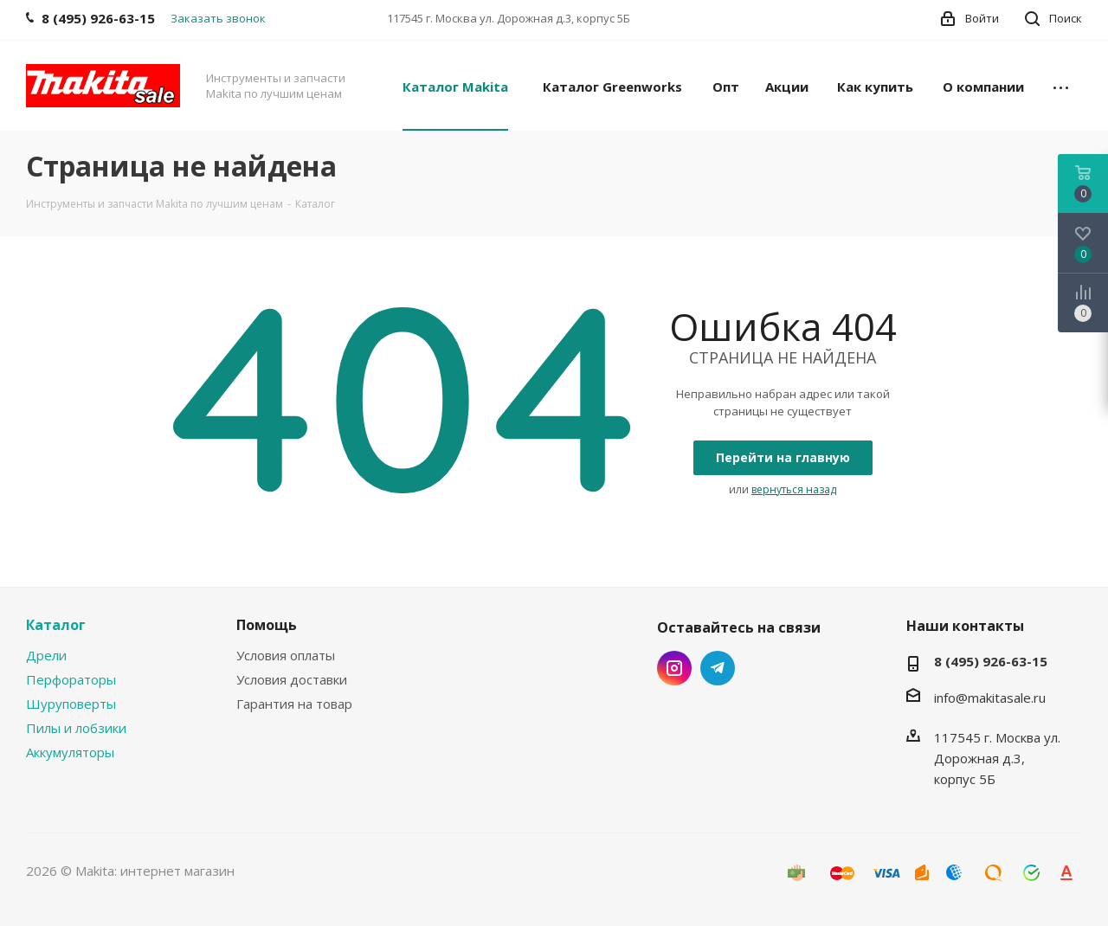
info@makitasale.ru (990, 697)
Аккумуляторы (70, 752)
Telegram (717, 668)
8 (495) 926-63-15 (990, 661)
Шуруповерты (71, 703)
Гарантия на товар (294, 703)
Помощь (266, 624)
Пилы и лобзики (76, 727)
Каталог (56, 624)
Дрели (46, 655)
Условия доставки (291, 679)
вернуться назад (793, 489)
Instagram (674, 668)
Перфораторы (71, 679)
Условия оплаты (285, 655)
